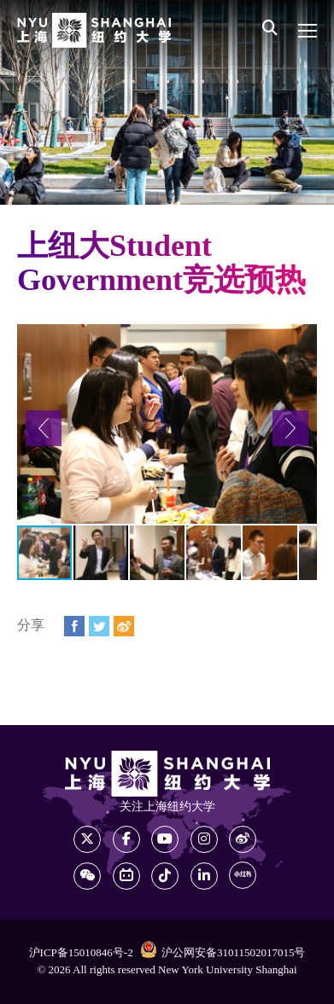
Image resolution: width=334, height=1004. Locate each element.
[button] (44, 428)
